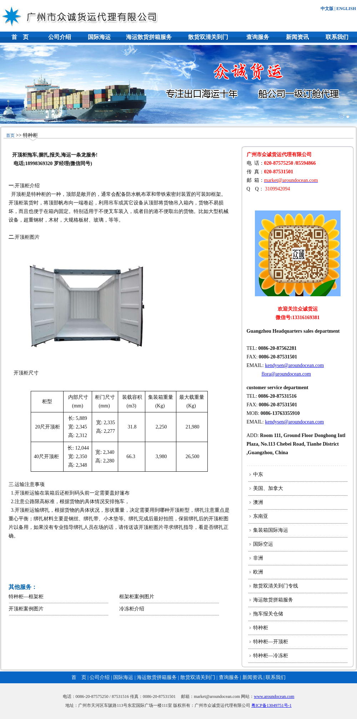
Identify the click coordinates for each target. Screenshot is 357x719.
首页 (10, 135)
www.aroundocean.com (274, 696)
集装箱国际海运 (270, 530)
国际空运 (263, 544)
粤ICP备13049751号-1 (271, 705)
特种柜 (260, 627)
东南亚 (260, 516)
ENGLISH (346, 8)
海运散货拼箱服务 (149, 37)
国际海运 (99, 37)
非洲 (258, 558)
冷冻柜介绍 (131, 608)
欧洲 (258, 572)
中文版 (327, 8)
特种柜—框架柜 (26, 596)
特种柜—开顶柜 (270, 641)
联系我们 (337, 37)
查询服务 (257, 37)
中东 (258, 474)
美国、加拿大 (268, 488)
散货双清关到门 (208, 37)
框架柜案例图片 (136, 596)
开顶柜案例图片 (26, 608)
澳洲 (258, 502)
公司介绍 (59, 37)
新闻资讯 (297, 37)
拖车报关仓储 (268, 613)
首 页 (20, 37)
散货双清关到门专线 (275, 586)
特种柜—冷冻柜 (270, 655)
